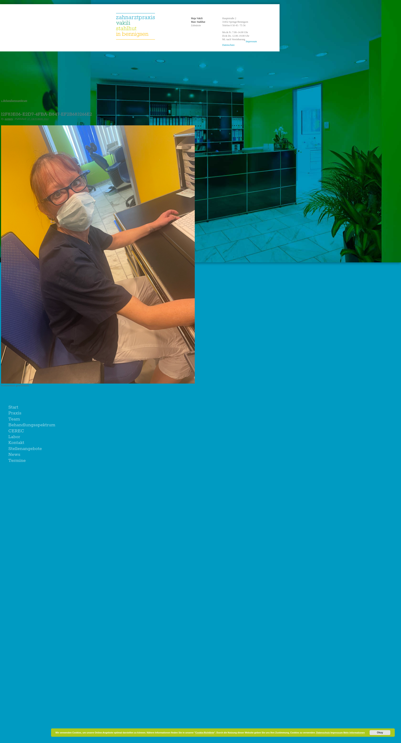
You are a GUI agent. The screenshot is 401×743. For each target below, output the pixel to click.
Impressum (251, 41)
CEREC (16, 431)
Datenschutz (228, 45)
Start (13, 407)
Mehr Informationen (354, 732)
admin (9, 119)
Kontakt (16, 443)
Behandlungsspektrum (14, 100)
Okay (380, 732)
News (14, 455)
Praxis (14, 413)
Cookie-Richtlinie (204, 732)
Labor (14, 437)
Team (14, 419)
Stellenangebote (25, 449)
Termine (17, 461)
